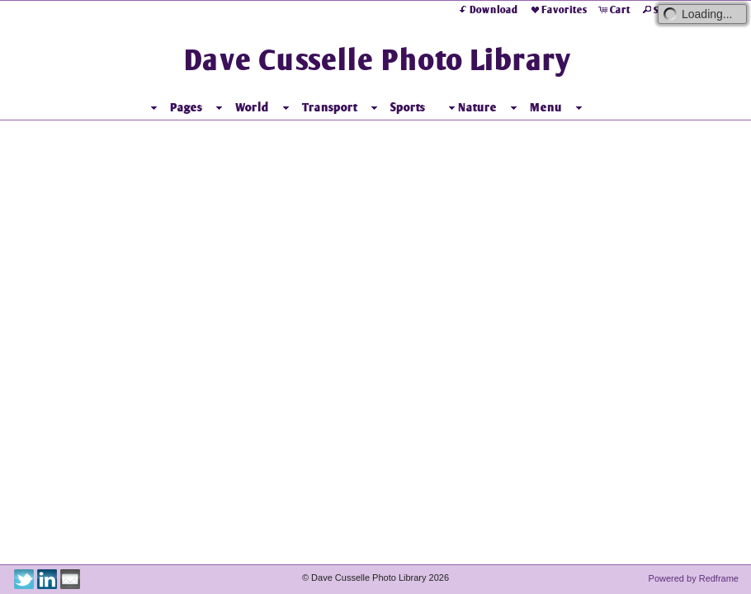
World (271, 107)
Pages (205, 107)
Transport (348, 107)
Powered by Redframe (694, 578)
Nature (490, 108)
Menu (565, 107)
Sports (426, 107)
